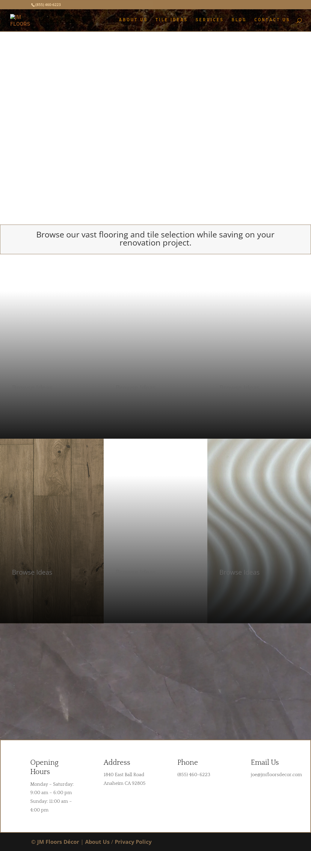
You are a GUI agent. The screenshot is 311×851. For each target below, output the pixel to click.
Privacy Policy (133, 841)
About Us (97, 841)
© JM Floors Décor (55, 841)
